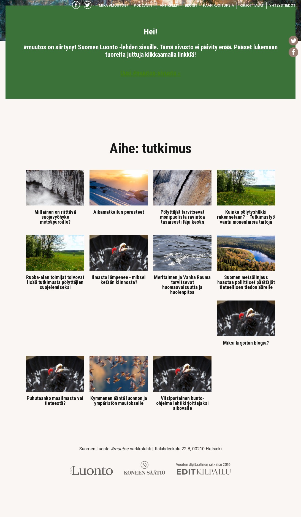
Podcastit (144, 5)
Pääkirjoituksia (218, 5)
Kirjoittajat (252, 5)
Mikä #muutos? (113, 5)
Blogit (191, 5)
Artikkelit (169, 5)
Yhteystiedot (282, 5)
